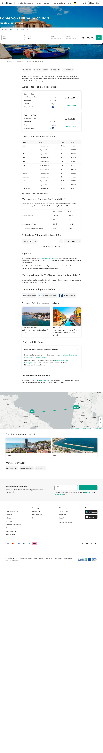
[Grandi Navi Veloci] (47, 295)
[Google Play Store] (91, 512)
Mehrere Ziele (25, 30)
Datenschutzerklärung (45, 558)
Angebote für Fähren (49, 258)
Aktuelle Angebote (25, 3)
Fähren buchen (10, 61)
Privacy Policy (88, 492)
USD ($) (83, 3)
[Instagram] (87, 543)
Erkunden (46, 3)
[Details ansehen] (13, 492)
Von (4, 36)
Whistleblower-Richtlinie (60, 558)
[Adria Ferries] (29, 295)
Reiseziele (9, 518)
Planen (38, 3)
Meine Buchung (59, 3)
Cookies (35, 558)
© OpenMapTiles (86, 428)
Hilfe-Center (63, 515)
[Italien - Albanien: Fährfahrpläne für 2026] (36, 322)
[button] (30, 241)
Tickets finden (70, 105)
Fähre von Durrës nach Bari (35, 61)
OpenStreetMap (99, 428)
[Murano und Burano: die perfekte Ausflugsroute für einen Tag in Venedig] (67, 322)
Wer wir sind (36, 511)
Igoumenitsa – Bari (26, 468)
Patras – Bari (40, 468)
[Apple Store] (91, 517)
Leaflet (72, 428)
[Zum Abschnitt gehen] (26, 70)
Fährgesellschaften (12, 528)
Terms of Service (59, 494)
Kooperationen (37, 515)
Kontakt (61, 518)
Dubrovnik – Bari (11, 468)
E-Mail (57, 486)
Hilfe (69, 3)
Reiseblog (9, 515)
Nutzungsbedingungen (25, 558)
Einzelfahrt (4, 30)
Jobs (33, 518)
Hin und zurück (14, 30)
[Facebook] (82, 543)
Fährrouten (20, 61)
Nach (29, 36)
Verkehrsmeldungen (65, 522)
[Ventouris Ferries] (67, 295)
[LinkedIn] (95, 543)
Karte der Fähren (44, 380)
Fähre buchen (10, 534)
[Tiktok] (91, 543)
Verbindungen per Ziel (13, 525)
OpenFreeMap (78, 428)
